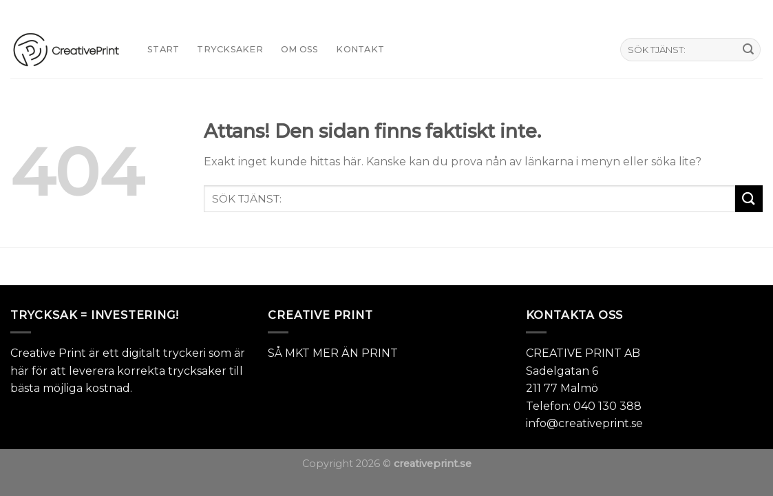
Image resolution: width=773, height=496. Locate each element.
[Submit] (748, 49)
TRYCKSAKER (230, 49)
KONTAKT (360, 49)
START (163, 49)
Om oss (300, 49)
